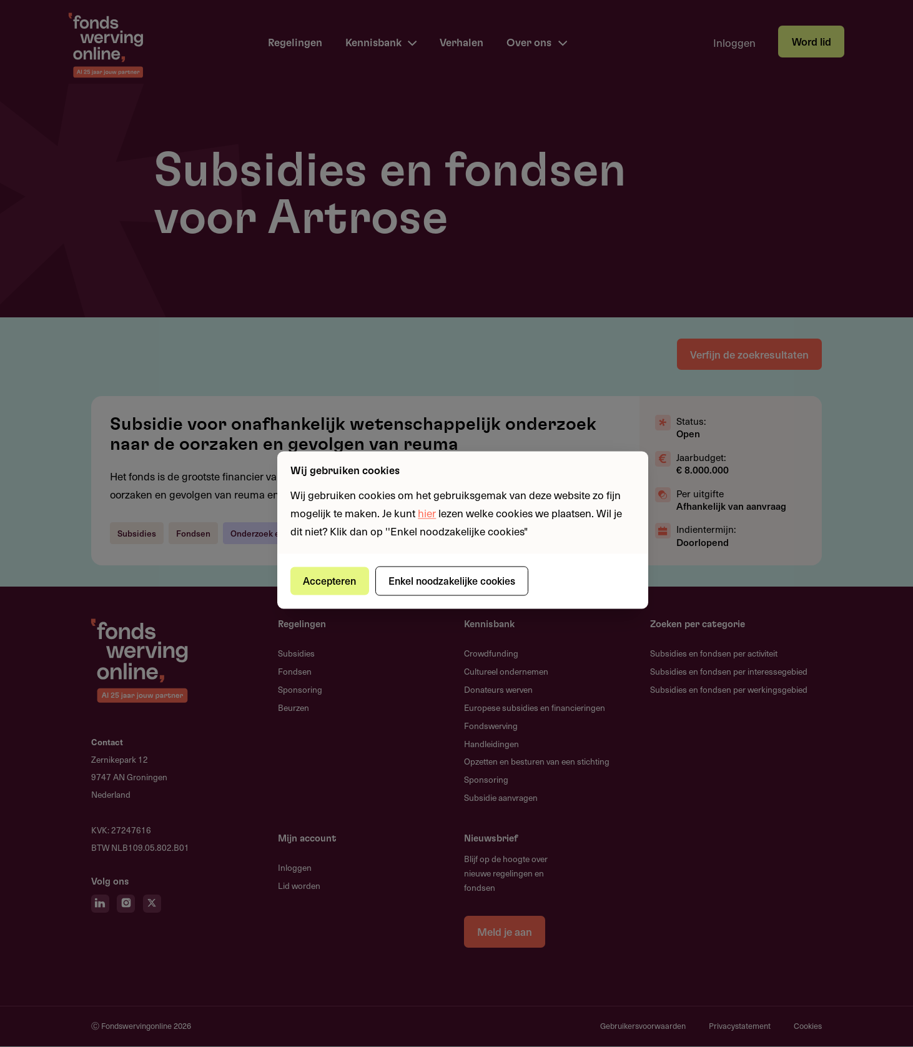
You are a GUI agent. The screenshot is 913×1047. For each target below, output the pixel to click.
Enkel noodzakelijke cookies (453, 580)
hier (427, 512)
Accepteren (330, 580)
